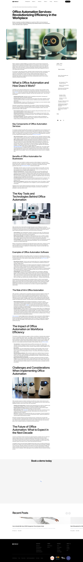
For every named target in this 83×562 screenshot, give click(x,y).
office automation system (25, 165)
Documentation (59, 547)
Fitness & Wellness (38, 547)
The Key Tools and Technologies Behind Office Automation (63, 89)
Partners (46, 1)
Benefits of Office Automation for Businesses (64, 86)
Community (58, 550)
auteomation (26, 409)
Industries (40, 1)
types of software (44, 258)
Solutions (34, 1)
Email (67, 550)
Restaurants (38, 545)
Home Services (38, 548)
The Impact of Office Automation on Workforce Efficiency (63, 101)
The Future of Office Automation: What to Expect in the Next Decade (63, 109)
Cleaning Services (38, 550)
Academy (58, 548)
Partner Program (59, 551)
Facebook (68, 548)
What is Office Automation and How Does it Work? (63, 76)
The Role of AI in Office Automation (63, 98)
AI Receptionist (27, 1)
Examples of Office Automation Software (62, 95)
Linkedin (68, 545)
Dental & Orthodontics (39, 551)
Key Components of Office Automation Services (63, 83)
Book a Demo (68, 1)
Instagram (68, 547)
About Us (48, 547)
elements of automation (37, 134)
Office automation (15, 316)
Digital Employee (49, 545)
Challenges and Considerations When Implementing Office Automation (63, 105)
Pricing (51, 1)
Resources (56, 1)
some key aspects (45, 341)
